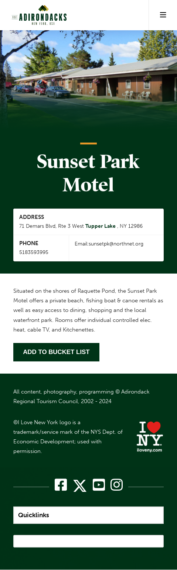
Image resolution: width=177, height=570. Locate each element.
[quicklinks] (88, 515)
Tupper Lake (100, 226)
